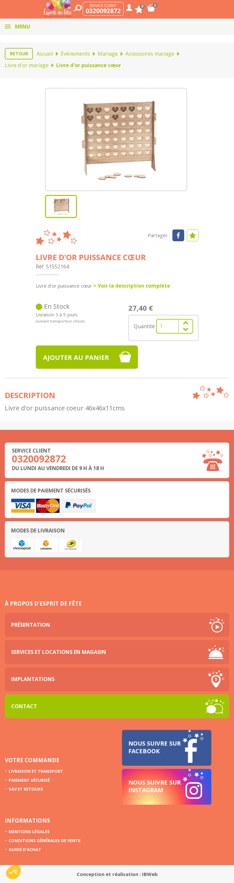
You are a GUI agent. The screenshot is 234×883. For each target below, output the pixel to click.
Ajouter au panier (76, 357)
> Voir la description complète (131, 285)
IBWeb (150, 874)
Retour (19, 53)
